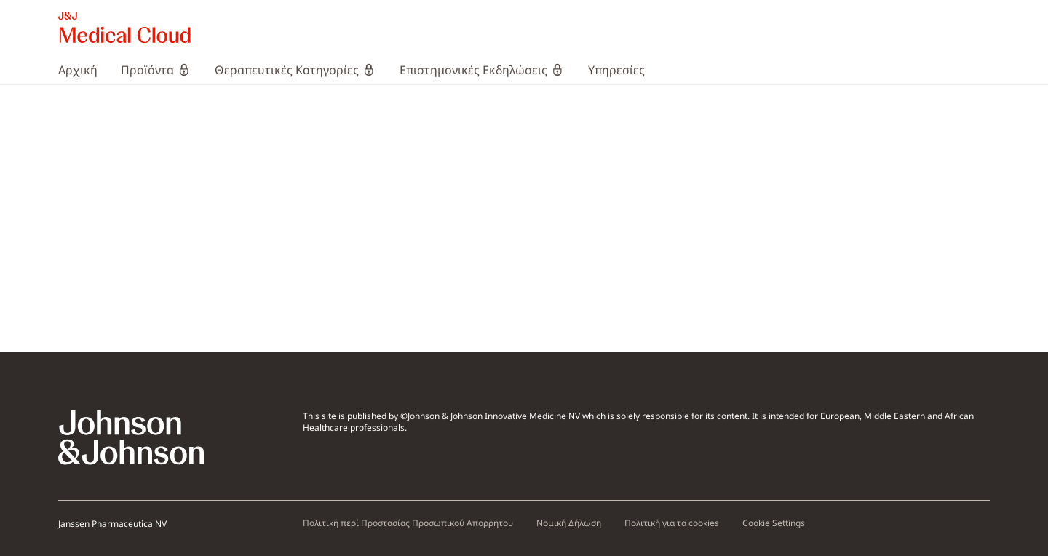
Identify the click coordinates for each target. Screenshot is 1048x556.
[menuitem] (83, 69)
